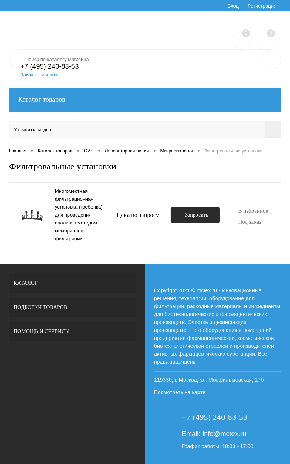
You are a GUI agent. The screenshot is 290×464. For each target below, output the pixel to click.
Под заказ (249, 222)
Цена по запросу (138, 215)
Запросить (196, 215)
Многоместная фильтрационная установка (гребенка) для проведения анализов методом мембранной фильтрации (79, 214)
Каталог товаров (145, 100)
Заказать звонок (38, 74)
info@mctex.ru (224, 434)
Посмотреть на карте (179, 392)
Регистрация (262, 6)
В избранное (253, 211)
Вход (233, 6)
